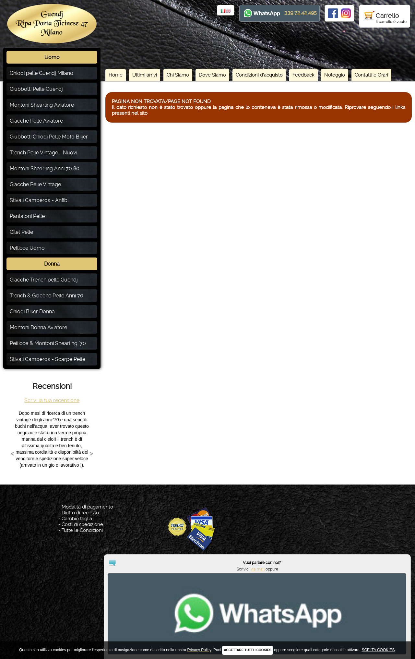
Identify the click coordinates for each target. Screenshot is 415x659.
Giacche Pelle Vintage (35, 184)
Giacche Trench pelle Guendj (44, 280)
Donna (52, 264)
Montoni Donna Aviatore (38, 327)
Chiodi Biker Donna (32, 311)
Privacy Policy (209, 624)
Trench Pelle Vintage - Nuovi (43, 153)
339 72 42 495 (300, 12)
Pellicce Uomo (27, 248)
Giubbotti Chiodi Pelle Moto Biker (49, 137)
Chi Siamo (178, 75)
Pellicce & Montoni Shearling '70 (48, 343)
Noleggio (334, 75)
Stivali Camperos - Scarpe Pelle (47, 359)
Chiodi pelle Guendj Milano (41, 73)
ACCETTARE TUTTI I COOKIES (247, 650)
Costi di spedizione (82, 524)
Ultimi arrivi (144, 75)
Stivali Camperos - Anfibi (39, 200)
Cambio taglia (77, 518)
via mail (382, 634)
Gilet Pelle (21, 232)
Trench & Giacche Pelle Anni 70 (46, 296)
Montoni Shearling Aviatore (42, 105)
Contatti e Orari (371, 75)
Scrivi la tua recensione (51, 400)
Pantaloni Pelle (27, 216)
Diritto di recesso (80, 513)
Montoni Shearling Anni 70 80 (44, 168)
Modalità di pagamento (87, 507)
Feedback (303, 75)
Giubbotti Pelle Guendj (36, 89)
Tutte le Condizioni (82, 530)
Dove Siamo (212, 75)
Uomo (52, 57)
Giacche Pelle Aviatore (36, 121)
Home (116, 75)
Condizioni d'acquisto (259, 75)
